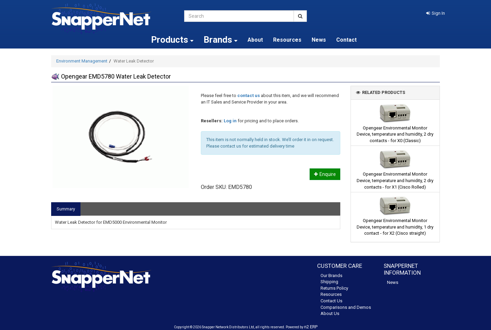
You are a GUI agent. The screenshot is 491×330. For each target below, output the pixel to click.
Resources (287, 40)
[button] (435, 13)
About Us (330, 313)
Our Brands (331, 275)
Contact (346, 40)
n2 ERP (310, 326)
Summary (66, 208)
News (319, 40)
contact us (248, 95)
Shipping (329, 281)
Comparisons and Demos (346, 307)
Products (172, 40)
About (255, 40)
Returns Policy (334, 288)
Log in (230, 120)
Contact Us (331, 300)
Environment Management (81, 61)
